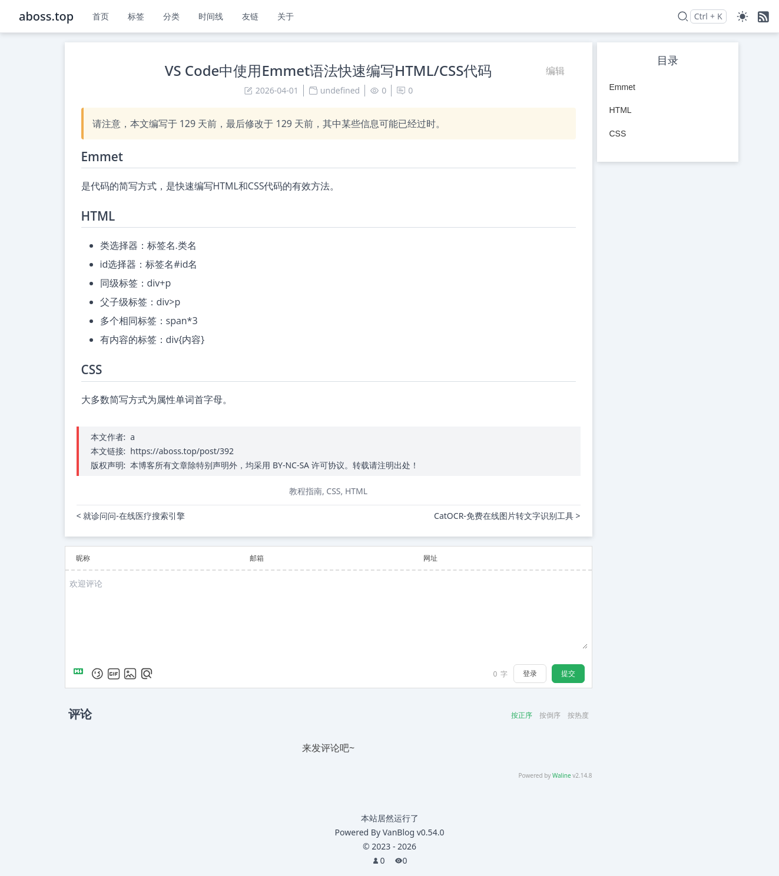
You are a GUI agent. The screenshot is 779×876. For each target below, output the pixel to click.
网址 (430, 558)
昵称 (83, 558)
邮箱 (257, 558)
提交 (568, 673)
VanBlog (414, 832)
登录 (530, 673)
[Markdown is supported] (81, 674)
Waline (561, 775)
